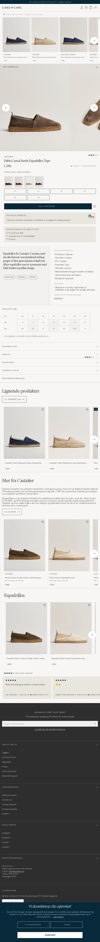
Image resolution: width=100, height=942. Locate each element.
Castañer (7, 54)
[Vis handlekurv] (91, 7)
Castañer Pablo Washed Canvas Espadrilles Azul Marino (23, 463)
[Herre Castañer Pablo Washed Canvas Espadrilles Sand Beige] (45, 34)
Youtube (5, 842)
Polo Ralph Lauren (68, 54)
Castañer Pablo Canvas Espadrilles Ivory (68, 658)
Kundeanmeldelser (9, 809)
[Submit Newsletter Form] (94, 723)
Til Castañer (12, 512)
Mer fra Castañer (18, 480)
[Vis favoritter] (86, 7)
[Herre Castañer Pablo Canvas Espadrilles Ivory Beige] (69, 545)
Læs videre (58, 917)
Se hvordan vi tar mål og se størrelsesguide (25, 336)
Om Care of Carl (9, 757)
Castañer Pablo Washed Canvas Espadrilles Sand (67, 463)
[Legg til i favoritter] (42, 410)
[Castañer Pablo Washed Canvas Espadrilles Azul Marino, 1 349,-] (16, 39)
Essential (9, 277)
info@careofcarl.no (16, 871)
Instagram (6, 833)
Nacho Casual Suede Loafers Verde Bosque (23, 577)
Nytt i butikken (50, 2)
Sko (4, 67)
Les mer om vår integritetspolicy (50, 729)
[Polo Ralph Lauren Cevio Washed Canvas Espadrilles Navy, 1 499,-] (73, 39)
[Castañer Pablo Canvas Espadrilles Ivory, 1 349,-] (69, 552)
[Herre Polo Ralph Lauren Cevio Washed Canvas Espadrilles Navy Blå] (74, 34)
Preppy (33, 277)
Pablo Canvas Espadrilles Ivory (62, 577)
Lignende (20, 391)
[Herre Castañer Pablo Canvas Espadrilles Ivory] (71, 628)
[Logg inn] (82, 7)
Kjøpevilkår (6, 762)
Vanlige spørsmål (9, 804)
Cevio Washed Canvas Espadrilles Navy (72, 57)
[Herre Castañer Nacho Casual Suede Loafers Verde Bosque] (26, 628)
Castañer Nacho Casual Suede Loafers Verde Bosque (25, 658)
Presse (5, 766)
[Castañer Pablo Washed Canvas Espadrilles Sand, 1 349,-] (45, 39)
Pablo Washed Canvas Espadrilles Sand (44, 57)
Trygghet (5, 752)
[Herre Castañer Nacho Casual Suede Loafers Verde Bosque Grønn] (24, 545)
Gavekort (5, 814)
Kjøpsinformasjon (9, 795)
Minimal (21, 277)
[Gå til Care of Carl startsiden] (12, 8)
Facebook (6, 837)
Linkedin (5, 847)
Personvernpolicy (9, 771)
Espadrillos (13, 67)
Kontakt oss (7, 800)
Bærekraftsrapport (9, 776)
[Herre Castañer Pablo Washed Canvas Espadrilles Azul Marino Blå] (16, 34)
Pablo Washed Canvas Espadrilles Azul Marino (15, 57)
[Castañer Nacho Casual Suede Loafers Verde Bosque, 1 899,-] (24, 552)
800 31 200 (13, 874)
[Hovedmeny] (95, 7)
